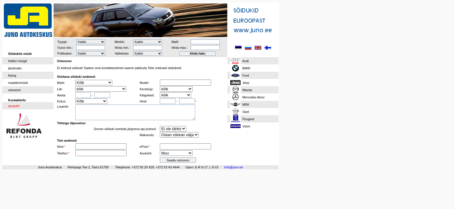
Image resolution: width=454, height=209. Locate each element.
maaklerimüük (18, 82)
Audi (245, 61)
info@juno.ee (233, 167)
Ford (245, 75)
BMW (246, 68)
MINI (245, 104)
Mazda (247, 90)
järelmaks (15, 68)
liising (12, 75)
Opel (245, 111)
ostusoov (14, 90)
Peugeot (248, 119)
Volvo (246, 126)
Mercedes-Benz (253, 97)
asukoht (13, 106)
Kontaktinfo (17, 100)
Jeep (245, 82)
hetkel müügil (17, 61)
